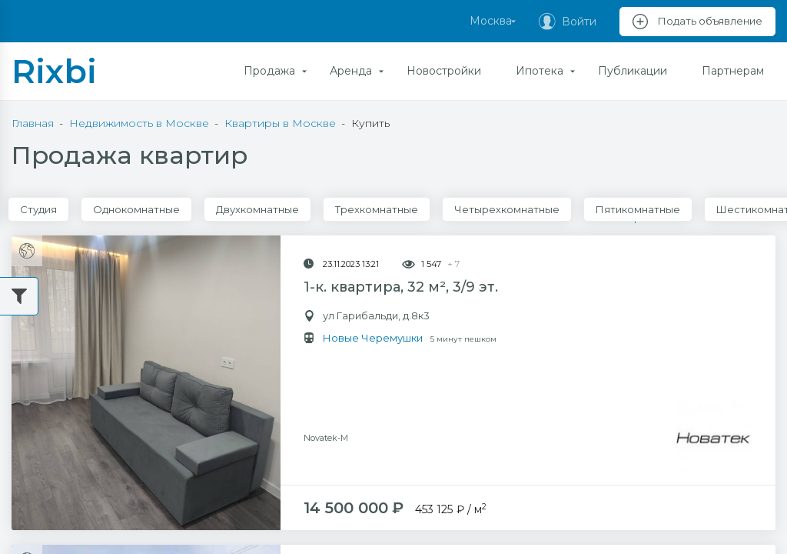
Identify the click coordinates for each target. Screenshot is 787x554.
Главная (33, 123)
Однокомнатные (136, 209)
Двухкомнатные (257, 209)
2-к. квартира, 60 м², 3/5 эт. (402, 533)
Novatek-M (326, 374)
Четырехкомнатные (507, 209)
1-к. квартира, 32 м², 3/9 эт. (401, 287)
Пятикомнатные (638, 209)
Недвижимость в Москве (139, 123)
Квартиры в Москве (280, 123)
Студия (38, 209)
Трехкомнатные (376, 209)
